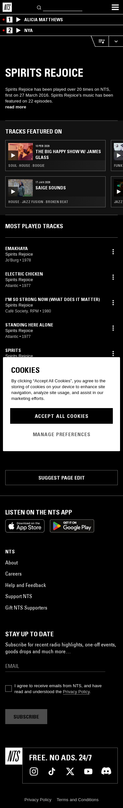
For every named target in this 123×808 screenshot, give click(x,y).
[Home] (7, 7)
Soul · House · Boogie (26, 165)
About (11, 562)
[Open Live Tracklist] (100, 41)
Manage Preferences (62, 434)
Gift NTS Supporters (26, 607)
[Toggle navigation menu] (115, 7)
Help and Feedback (25, 585)
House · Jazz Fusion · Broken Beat (38, 201)
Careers (13, 573)
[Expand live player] (116, 41)
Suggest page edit (61, 477)
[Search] (39, 7)
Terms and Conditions (78, 799)
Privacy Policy (76, 691)
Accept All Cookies (62, 416)
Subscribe (26, 716)
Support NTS (18, 596)
